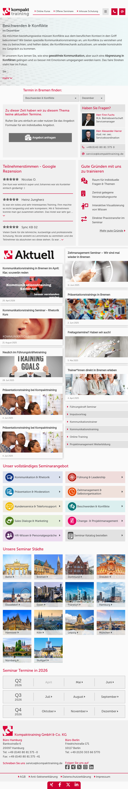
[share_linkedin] (76, 785)
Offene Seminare (64, 11)
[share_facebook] (60, 785)
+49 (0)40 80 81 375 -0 (23, 752)
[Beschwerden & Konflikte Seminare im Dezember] (114, 11)
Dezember (110, 711)
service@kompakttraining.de (44, 763)
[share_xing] (51, 785)
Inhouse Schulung (87, 11)
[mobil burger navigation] (105, 11)
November (79, 711)
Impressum (102, 776)
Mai (79, 682)
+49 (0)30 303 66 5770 (85, 752)
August (79, 697)
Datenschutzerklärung (75, 776)
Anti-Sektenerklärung (43, 776)
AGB (22, 776)
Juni (110, 682)
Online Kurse (42, 11)
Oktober (49, 711)
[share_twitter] (68, 785)
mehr (7, 78)
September (109, 697)
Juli (48, 697)
